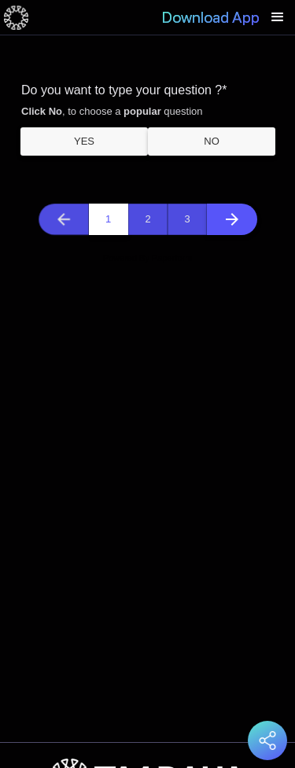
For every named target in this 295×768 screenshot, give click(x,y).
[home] (16, 17)
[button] (277, 17)
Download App (211, 17)
